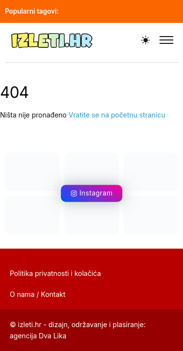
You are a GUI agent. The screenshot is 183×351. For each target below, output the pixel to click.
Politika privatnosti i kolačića (55, 273)
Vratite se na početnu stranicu (116, 115)
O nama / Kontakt (37, 294)
